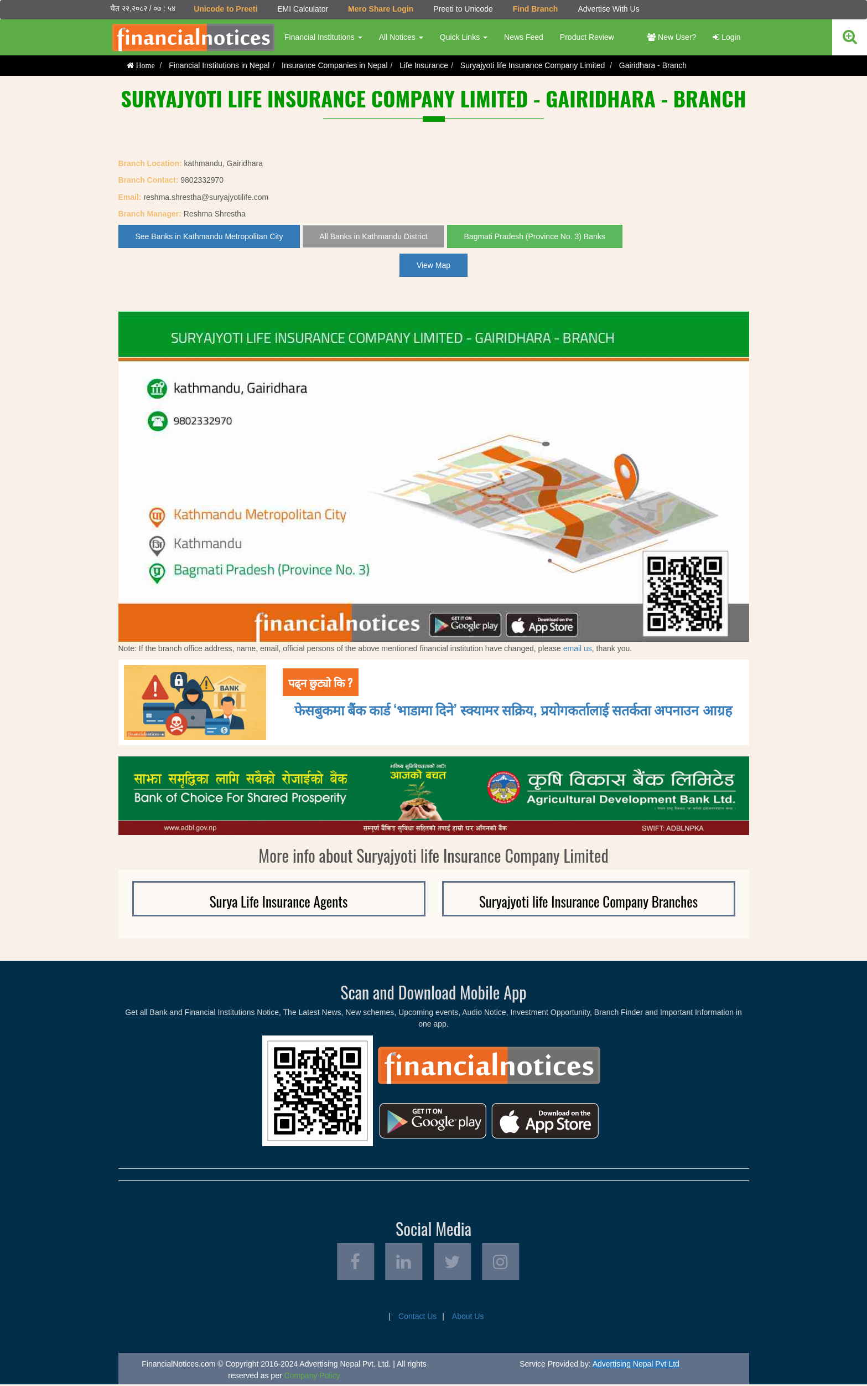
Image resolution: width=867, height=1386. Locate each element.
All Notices (400, 37)
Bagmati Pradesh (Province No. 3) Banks (534, 236)
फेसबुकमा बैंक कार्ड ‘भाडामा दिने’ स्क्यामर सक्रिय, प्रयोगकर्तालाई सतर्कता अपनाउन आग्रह (513, 709)
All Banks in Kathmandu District (373, 236)
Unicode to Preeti (225, 8)
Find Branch (535, 8)
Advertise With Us (608, 8)
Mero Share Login (380, 8)
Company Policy (312, 1377)
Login (726, 37)
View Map (433, 265)
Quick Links (463, 37)
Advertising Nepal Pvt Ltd (636, 1365)
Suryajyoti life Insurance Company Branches (588, 901)
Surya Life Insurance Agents (279, 901)
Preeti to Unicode (462, 8)
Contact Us (417, 1317)
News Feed (523, 37)
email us (577, 647)
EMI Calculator (302, 8)
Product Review (586, 37)
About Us (468, 1317)
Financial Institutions (323, 37)
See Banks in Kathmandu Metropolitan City (209, 236)
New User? (671, 37)
